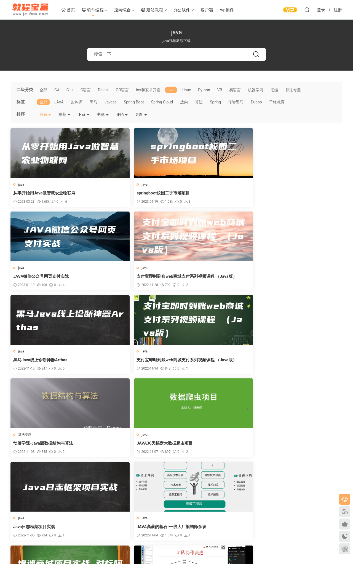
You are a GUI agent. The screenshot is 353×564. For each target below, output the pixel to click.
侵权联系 (101, 530)
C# (56, 90)
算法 (199, 102)
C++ (69, 90)
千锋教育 (277, 102)
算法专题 (293, 90)
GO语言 (122, 90)
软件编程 (93, 10)
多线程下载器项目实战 (286, 445)
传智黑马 (236, 102)
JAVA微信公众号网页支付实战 (210, 193)
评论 (122, 114)
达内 (184, 102)
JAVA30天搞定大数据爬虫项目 (294, 277)
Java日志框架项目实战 (35, 361)
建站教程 (152, 10)
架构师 (76, 102)
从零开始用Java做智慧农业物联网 (45, 193)
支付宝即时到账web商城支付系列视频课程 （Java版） (301, 193)
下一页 (189, 474)
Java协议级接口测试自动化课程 (43, 445)
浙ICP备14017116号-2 (95, 545)
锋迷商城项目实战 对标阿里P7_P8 (213, 361)
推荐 (64, 114)
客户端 (206, 9)
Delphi (103, 90)
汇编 (274, 90)
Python (204, 90)
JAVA (59, 102)
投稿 (182, 530)
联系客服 (185, 522)
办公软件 (181, 9)
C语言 (86, 90)
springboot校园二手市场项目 (124, 193)
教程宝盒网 (30, 9)
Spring (215, 102)
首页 (68, 10)
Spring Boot (134, 102)
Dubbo (256, 102)
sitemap (71, 545)
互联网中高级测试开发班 (289, 361)
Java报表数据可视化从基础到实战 (129, 445)
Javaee (111, 102)
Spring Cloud (162, 102)
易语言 (235, 90)
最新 (45, 114)
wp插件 (227, 9)
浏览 (103, 114)
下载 (84, 114)
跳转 (216, 474)
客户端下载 (187, 514)
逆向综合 (122, 9)
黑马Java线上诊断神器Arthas (41, 277)
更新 (141, 114)
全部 (43, 90)
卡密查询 (101, 522)
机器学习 (255, 90)
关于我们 (101, 514)
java (171, 90)
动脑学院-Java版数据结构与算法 (212, 277)
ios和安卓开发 (148, 90)
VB (219, 90)
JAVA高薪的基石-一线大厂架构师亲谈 (132, 361)
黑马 (93, 102)
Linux (186, 90)
